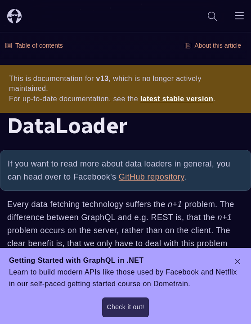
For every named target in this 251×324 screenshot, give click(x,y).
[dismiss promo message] (238, 261)
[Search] (212, 16)
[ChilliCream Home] (14, 16)
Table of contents (34, 45)
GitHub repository (151, 176)
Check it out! (125, 306)
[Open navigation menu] (239, 16)
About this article (213, 45)
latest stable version (176, 99)
